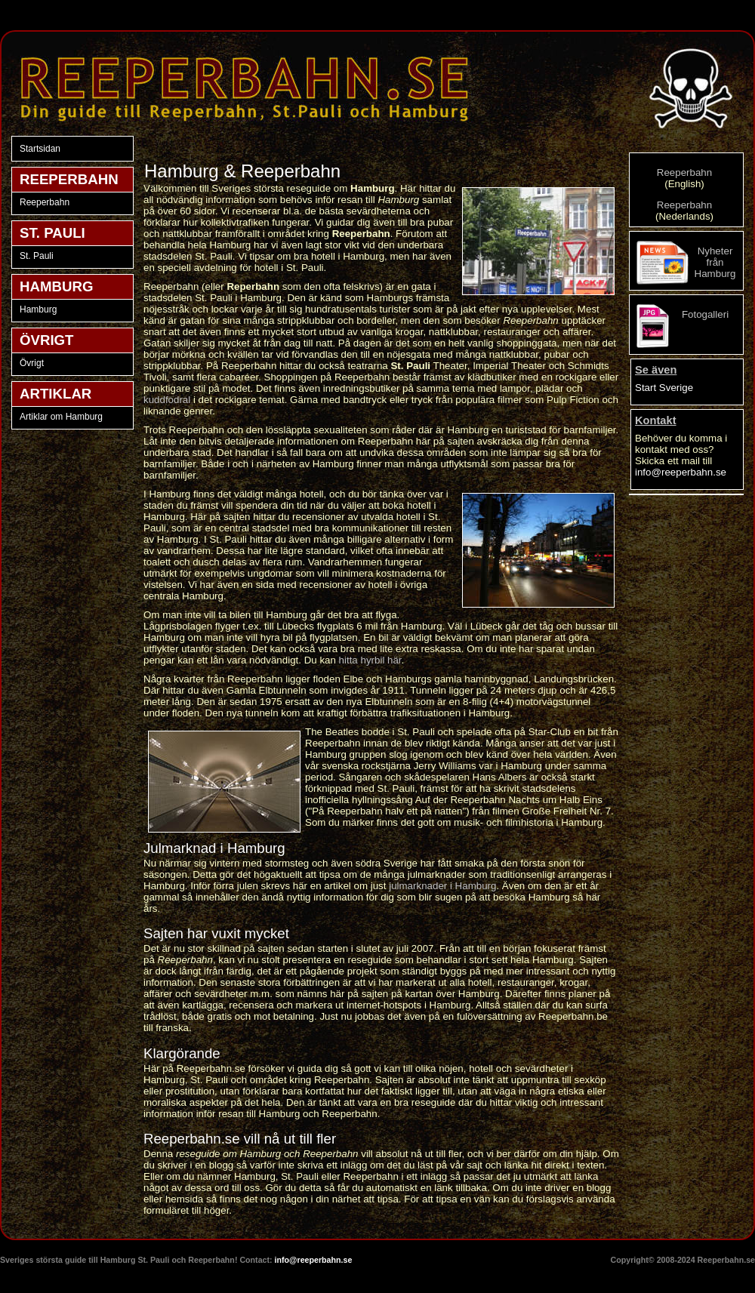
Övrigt (32, 363)
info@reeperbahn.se (680, 472)
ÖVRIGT (47, 340)
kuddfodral (166, 399)
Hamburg (38, 309)
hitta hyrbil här (370, 660)
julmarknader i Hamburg (442, 885)
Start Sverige (664, 387)
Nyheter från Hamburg (715, 262)
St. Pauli (37, 256)
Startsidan (40, 148)
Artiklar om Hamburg (61, 416)
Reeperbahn (44, 202)
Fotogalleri (705, 314)
